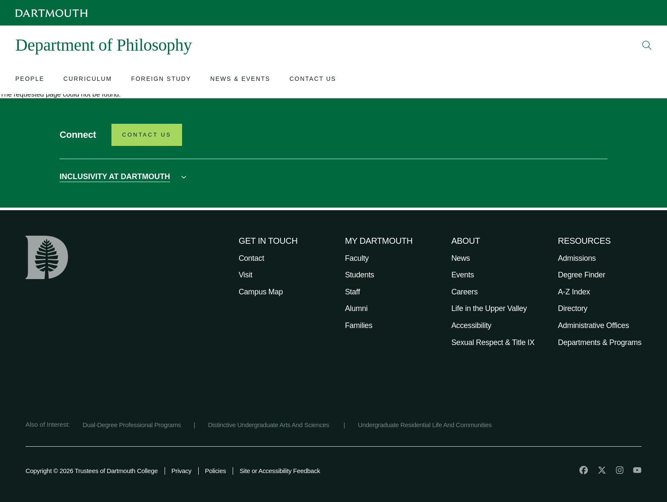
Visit (245, 275)
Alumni (356, 308)
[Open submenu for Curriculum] (87, 79)
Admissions (577, 258)
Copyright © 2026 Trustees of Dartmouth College (92, 470)
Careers (464, 292)
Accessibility (471, 325)
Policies (215, 470)
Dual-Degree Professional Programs (132, 424)
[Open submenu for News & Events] (240, 79)
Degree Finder (581, 275)
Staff (352, 292)
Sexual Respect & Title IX (493, 342)
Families (359, 325)
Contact (251, 258)
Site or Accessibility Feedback (279, 470)
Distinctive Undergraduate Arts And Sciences (269, 424)
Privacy (181, 470)
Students (359, 275)
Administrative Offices (593, 325)
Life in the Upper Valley (489, 308)
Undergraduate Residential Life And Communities (425, 424)
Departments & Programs (599, 342)
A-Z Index (574, 292)
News (460, 258)
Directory (572, 308)
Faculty (357, 258)
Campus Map (261, 292)
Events (462, 275)
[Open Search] (647, 45)
